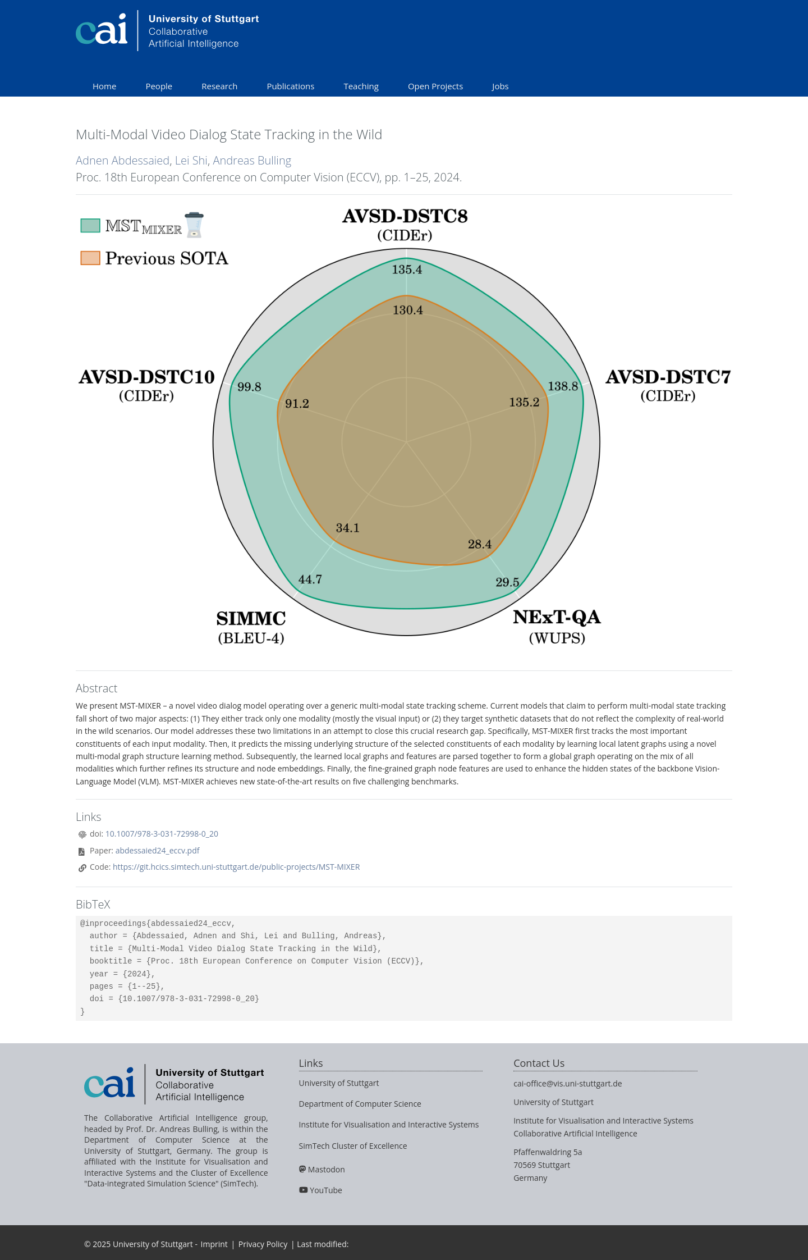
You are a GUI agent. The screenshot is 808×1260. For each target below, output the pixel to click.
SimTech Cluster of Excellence (353, 1145)
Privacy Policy (262, 1244)
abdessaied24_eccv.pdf (158, 850)
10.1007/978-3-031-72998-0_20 (161, 833)
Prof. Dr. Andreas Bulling (171, 1129)
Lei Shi (191, 160)
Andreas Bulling (252, 160)
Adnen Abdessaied (122, 160)
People (158, 86)
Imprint (214, 1244)
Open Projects (435, 86)
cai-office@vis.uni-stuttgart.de (567, 1083)
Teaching (361, 86)
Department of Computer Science (360, 1103)
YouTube (326, 1190)
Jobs (500, 86)
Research (219, 86)
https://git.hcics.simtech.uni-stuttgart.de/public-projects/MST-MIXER (236, 866)
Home (104, 86)
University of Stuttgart (339, 1083)
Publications (290, 86)
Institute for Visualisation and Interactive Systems (389, 1124)
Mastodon (326, 1169)
